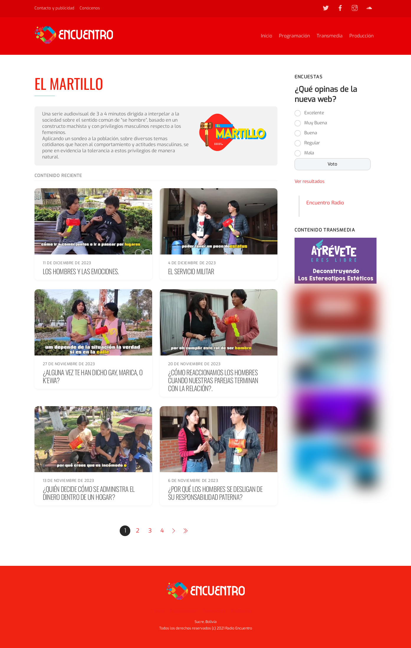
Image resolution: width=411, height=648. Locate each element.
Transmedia (330, 36)
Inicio (266, 36)
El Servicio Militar (191, 271)
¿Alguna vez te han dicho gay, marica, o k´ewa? (92, 376)
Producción (361, 36)
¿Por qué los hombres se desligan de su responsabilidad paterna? (215, 493)
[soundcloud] (369, 7)
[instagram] (355, 7)
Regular (312, 143)
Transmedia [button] (214, 611)
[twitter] (326, 7)
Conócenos (90, 8)
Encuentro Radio (325, 203)
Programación (294, 36)
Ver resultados (310, 182)
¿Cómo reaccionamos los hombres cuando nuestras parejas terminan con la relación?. (213, 380)
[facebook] (340, 7)
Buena (310, 133)
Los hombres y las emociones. (81, 271)
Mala (309, 153)
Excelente (314, 113)
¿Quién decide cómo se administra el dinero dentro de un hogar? (88, 493)
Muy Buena (315, 123)
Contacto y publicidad (54, 8)
